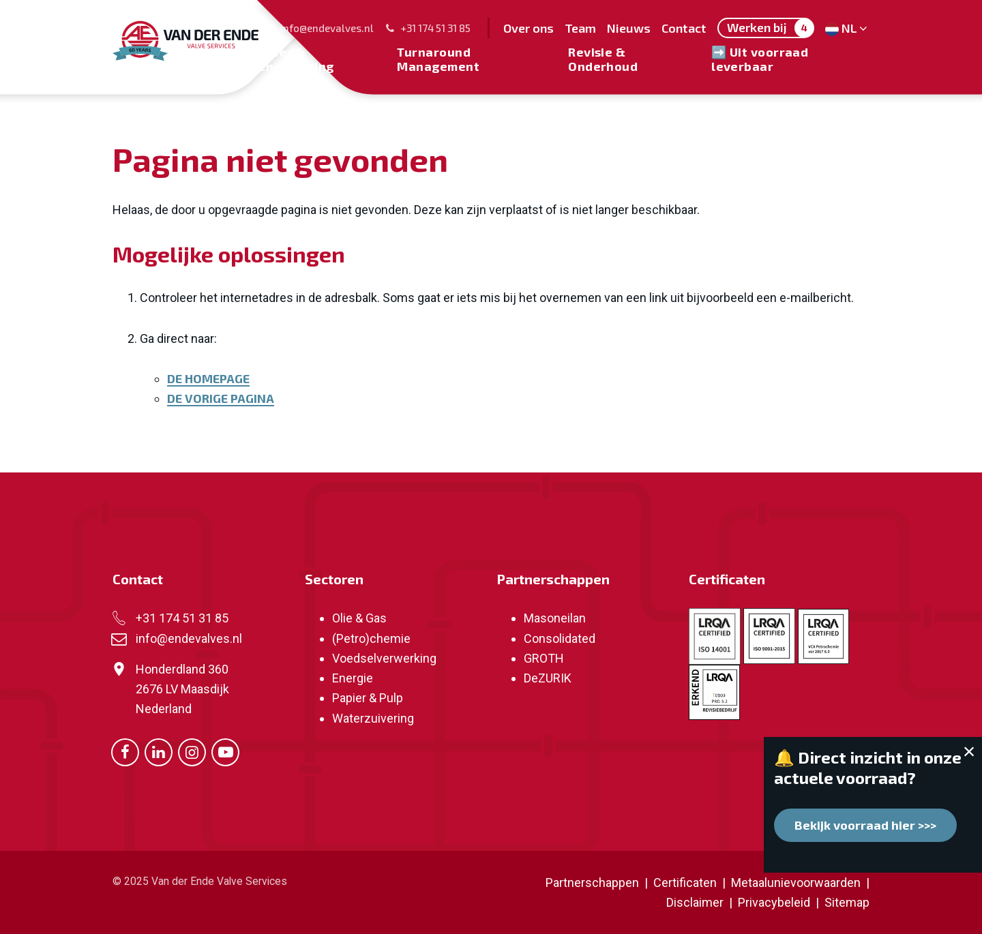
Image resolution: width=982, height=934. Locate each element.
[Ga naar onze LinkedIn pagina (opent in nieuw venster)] (158, 751)
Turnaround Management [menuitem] (438, 58)
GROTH (544, 658)
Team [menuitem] (580, 27)
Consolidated (559, 638)
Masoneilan (555, 618)
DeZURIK (547, 678)
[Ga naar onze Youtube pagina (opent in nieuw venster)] (225, 751)
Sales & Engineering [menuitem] (295, 58)
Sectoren (334, 579)
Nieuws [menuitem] (629, 27)
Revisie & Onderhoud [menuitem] (603, 58)
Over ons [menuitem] (528, 27)
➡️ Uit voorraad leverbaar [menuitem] (759, 58)
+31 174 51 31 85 (428, 28)
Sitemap (846, 902)
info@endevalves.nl (319, 28)
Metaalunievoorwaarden (794, 882)
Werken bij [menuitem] (770, 27)
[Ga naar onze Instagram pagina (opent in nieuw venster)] (192, 751)
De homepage (208, 378)
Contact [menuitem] (683, 27)
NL (847, 27)
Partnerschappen (553, 579)
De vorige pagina (220, 398)
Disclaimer (695, 902)
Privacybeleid (775, 902)
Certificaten (727, 579)
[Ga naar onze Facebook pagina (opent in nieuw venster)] (125, 751)
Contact (138, 579)
